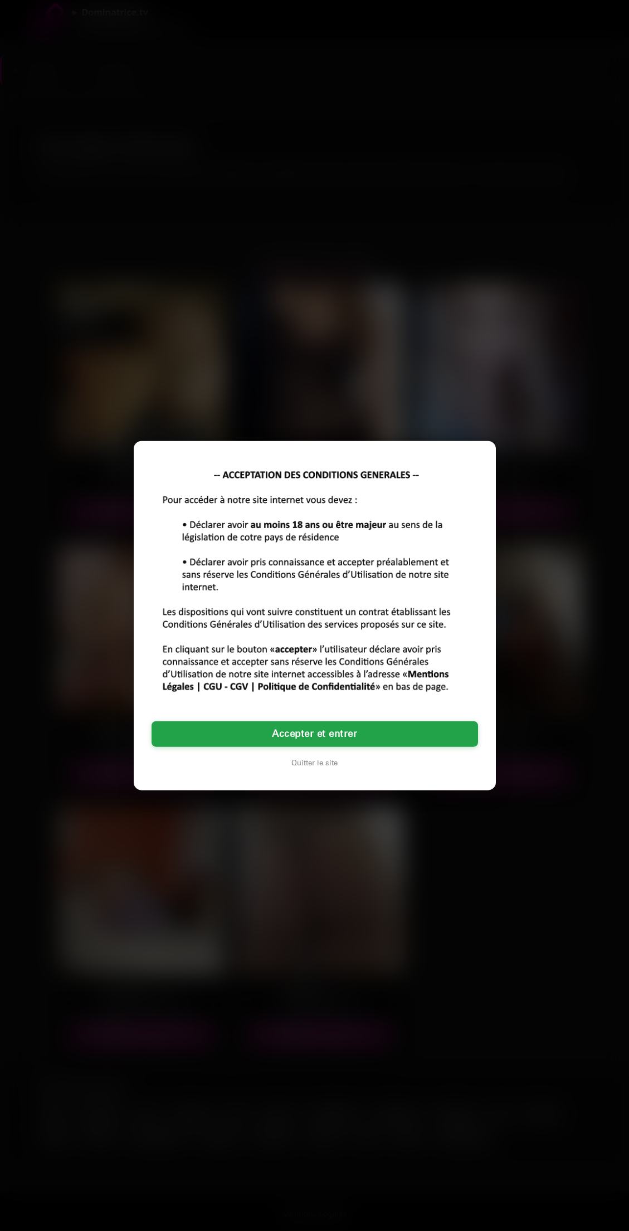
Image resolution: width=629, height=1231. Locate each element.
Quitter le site (314, 762)
